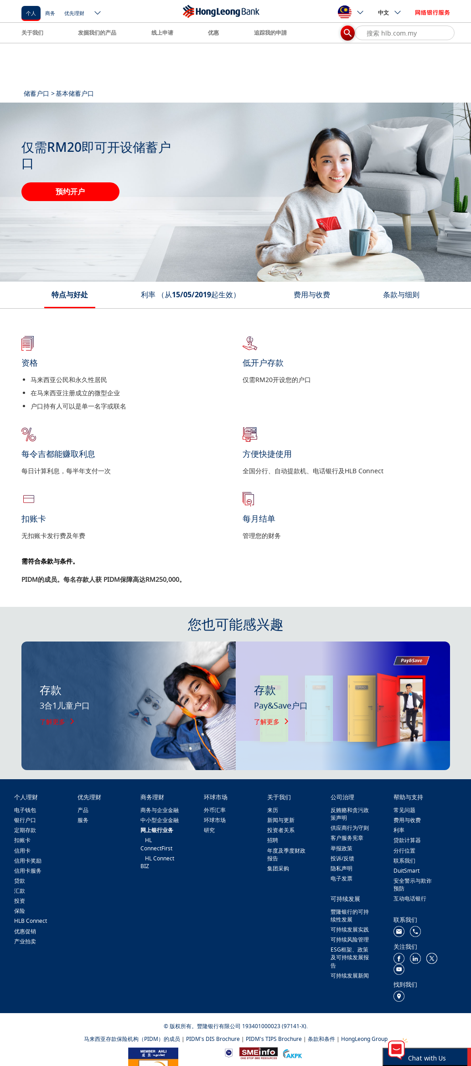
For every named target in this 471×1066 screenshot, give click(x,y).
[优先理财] (74, 12)
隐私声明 (341, 868)
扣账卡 (22, 840)
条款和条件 (321, 1039)
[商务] (50, 12)
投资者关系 (281, 830)
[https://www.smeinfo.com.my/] (258, 1052)
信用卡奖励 (27, 860)
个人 (31, 13)
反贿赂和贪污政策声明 (350, 814)
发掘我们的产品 (97, 32)
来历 (272, 810)
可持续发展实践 (350, 929)
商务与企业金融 (159, 810)
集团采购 (278, 868)
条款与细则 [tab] (401, 295)
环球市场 (215, 820)
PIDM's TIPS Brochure (274, 1039)
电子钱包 (25, 810)
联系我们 (404, 860)
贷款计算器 (407, 840)
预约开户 (70, 191)
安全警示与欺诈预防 (412, 884)
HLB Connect (30, 921)
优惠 (213, 32)
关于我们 (32, 32)
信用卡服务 (27, 871)
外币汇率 (215, 810)
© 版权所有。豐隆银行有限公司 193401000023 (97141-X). (236, 1026)
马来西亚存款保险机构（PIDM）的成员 (132, 1039)
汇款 (19, 891)
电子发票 (341, 878)
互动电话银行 (409, 898)
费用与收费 (407, 820)
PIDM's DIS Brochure (213, 1039)
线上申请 (162, 32)
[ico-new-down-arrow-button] (98, 14)
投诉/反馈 (342, 858)
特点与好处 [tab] (70, 295)
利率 (398, 830)
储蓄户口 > (39, 93)
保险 (19, 911)
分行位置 (404, 850)
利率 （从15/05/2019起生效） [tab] (190, 295)
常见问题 (404, 810)
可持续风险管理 (350, 939)
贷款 (19, 881)
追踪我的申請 (270, 32)
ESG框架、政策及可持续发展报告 (350, 957)
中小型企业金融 (159, 820)
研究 (209, 830)
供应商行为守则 (350, 828)
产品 (83, 810)
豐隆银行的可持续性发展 (350, 915)
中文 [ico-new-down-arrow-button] (390, 12)
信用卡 (22, 850)
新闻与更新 (281, 820)
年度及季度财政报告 (286, 854)
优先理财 (74, 13)
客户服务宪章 (347, 838)
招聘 (272, 840)
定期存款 (25, 830)
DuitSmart (406, 871)
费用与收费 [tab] (312, 295)
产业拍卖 (25, 941)
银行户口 (25, 820)
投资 (19, 901)
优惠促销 (25, 931)
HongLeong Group (364, 1039)
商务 (50, 13)
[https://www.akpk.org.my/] (292, 1052)
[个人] (31, 12)
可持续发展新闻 (350, 975)
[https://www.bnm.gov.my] (229, 1052)
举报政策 (341, 848)
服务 (83, 820)
